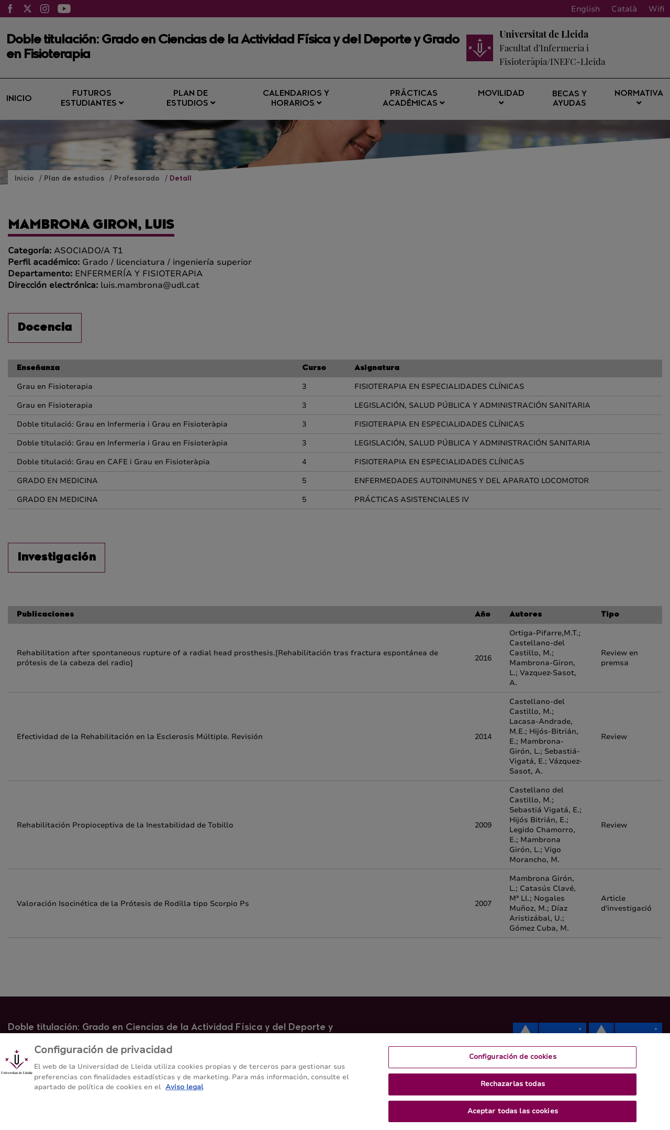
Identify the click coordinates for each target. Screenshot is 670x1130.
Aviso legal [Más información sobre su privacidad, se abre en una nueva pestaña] (184, 1093)
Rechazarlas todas (513, 1089)
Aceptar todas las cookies (512, 1116)
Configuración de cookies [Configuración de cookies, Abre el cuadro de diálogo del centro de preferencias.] (512, 1062)
